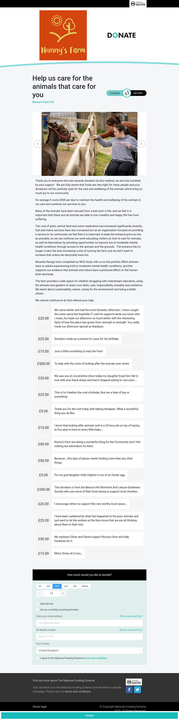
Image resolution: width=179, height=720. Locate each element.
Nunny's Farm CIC (43, 102)
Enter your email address (49, 616)
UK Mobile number (46, 630)
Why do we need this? (130, 616)
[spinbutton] (51, 593)
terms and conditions (95, 658)
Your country (43, 643)
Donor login (40, 706)
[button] (39, 593)
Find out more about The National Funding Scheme (64, 680)
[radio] (40, 586)
